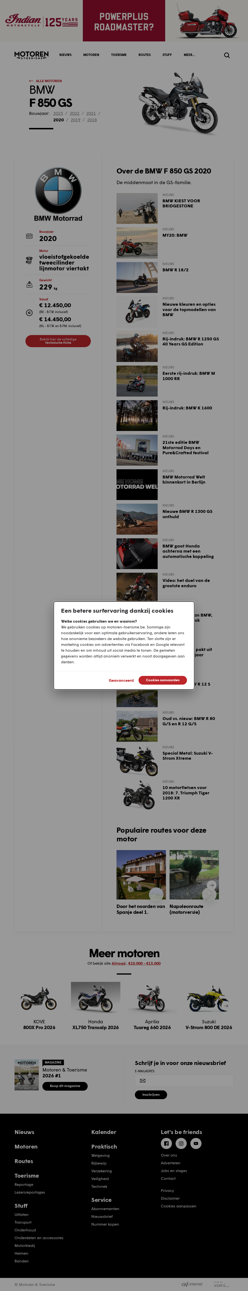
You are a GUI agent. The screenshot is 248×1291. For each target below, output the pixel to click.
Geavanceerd (121, 680)
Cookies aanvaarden (162, 680)
